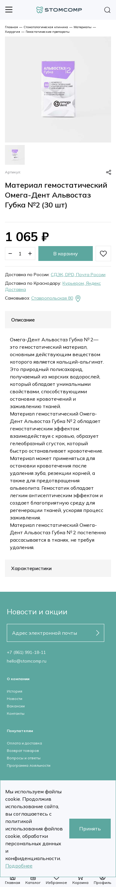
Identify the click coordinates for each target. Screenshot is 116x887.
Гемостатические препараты (48, 32)
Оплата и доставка (24, 743)
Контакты (15, 713)
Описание (23, 320)
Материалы (83, 27)
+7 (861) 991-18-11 (26, 652)
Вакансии (16, 706)
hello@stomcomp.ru (26, 661)
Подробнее (18, 866)
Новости (14, 698)
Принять (90, 828)
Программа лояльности (28, 765)
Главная (11, 27)
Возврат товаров (23, 750)
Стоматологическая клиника (46, 27)
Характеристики (31, 568)
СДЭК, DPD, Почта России (78, 274)
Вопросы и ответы (24, 758)
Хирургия (12, 32)
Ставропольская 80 (56, 298)
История (14, 691)
